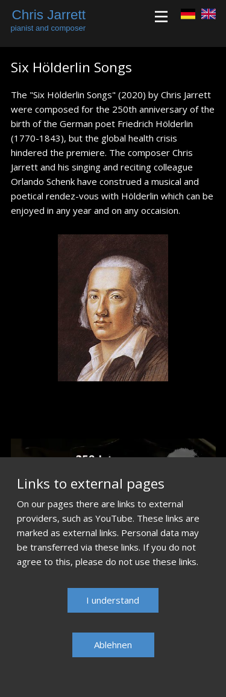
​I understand (112, 600)
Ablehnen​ (113, 645)
